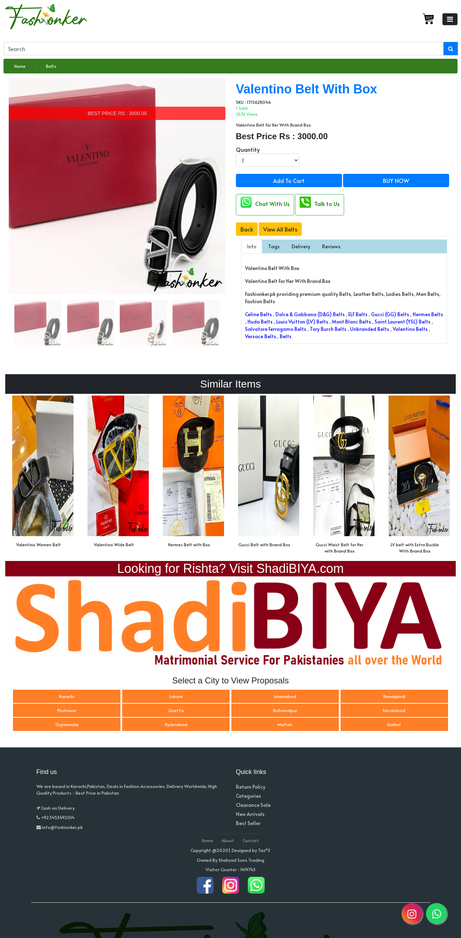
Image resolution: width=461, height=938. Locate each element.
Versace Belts (260, 336)
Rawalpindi (394, 696)
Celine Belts (258, 314)
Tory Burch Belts (328, 329)
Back (246, 229)
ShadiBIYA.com (300, 568)
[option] (43, 473)
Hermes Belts (428, 314)
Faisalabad (394, 710)
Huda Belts (260, 321)
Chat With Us (264, 202)
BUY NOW (396, 180)
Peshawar (66, 710)
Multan (285, 724)
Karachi (66, 696)
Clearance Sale (253, 805)
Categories (248, 796)
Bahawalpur (285, 710)
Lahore (176, 696)
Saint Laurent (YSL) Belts (403, 321)
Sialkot (394, 724)
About (228, 840)
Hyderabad (176, 724)
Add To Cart (289, 180)
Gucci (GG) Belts (390, 314)
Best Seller (248, 823)
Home (20, 66)
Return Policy (250, 786)
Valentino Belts (410, 329)
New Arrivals (250, 814)
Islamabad (285, 696)
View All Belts (280, 229)
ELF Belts (358, 314)
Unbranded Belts (369, 329)
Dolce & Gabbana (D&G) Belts (310, 314)
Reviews (331, 246)
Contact (251, 840)
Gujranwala (66, 724)
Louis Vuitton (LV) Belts (302, 321)
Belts (51, 66)
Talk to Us (320, 202)
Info (251, 246)
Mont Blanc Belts (351, 321)
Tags (274, 246)
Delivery (301, 246)
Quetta (176, 710)
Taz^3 (264, 850)
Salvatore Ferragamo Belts (275, 329)
